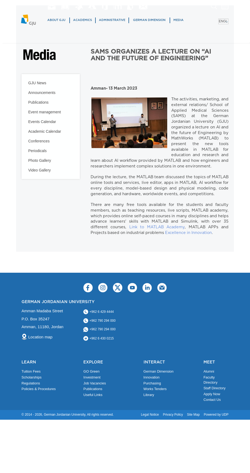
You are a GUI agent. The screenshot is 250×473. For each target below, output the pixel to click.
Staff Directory (214, 388)
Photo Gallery (39, 160)
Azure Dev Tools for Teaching (92, 6)
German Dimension (149, 20)
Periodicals (37, 151)
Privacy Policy (173, 414)
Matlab (79, 6)
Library (65, 6)
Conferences (38, 141)
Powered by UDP (216, 414)
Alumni (208, 371)
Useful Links (92, 395)
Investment (92, 377)
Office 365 (104, 6)
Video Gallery (39, 170)
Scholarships (31, 377)
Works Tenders (155, 389)
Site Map (193, 414)
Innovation (152, 377)
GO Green (91, 371)
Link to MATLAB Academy (157, 227)
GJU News (37, 83)
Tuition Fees (31, 371)
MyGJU (130, 6)
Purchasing (152, 383)
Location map (40, 337)
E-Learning (117, 6)
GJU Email (143, 6)
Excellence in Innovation (188, 233)
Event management (44, 112)
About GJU (56, 20)
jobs (51, 6)
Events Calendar (42, 122)
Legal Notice (150, 414)
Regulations (31, 383)
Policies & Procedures (39, 389)
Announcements (41, 92)
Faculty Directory (210, 379)
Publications (38, 102)
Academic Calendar (44, 131)
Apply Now (211, 394)
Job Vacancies (94, 383)
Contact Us (212, 400)
